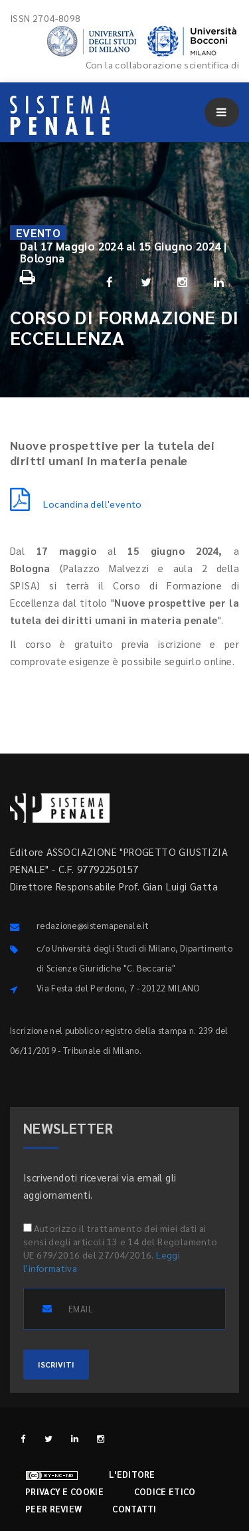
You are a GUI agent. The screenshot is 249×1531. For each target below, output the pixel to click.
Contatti (134, 1508)
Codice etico (165, 1491)
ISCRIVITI (56, 1364)
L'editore (132, 1474)
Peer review (53, 1508)
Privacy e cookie (64, 1491)
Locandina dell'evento (76, 504)
